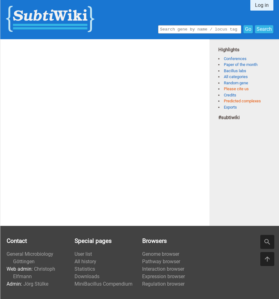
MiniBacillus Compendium (103, 284)
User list (83, 254)
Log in (262, 5)
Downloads (87, 276)
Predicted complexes (242, 101)
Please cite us (236, 88)
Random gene (236, 83)
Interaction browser (163, 269)
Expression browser (163, 276)
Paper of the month (240, 64)
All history (85, 261)
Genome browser (160, 254)
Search (264, 29)
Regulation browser (163, 284)
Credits (230, 95)
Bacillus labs (235, 70)
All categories (236, 76)
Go (248, 29)
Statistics (85, 269)
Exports (230, 107)
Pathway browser (161, 261)
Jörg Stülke (35, 284)
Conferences (235, 58)
